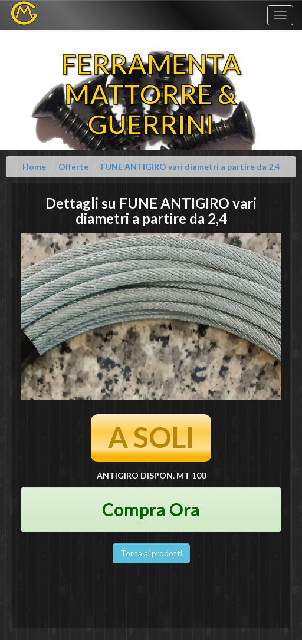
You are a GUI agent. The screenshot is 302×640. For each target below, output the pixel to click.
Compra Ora (151, 509)
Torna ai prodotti (151, 553)
